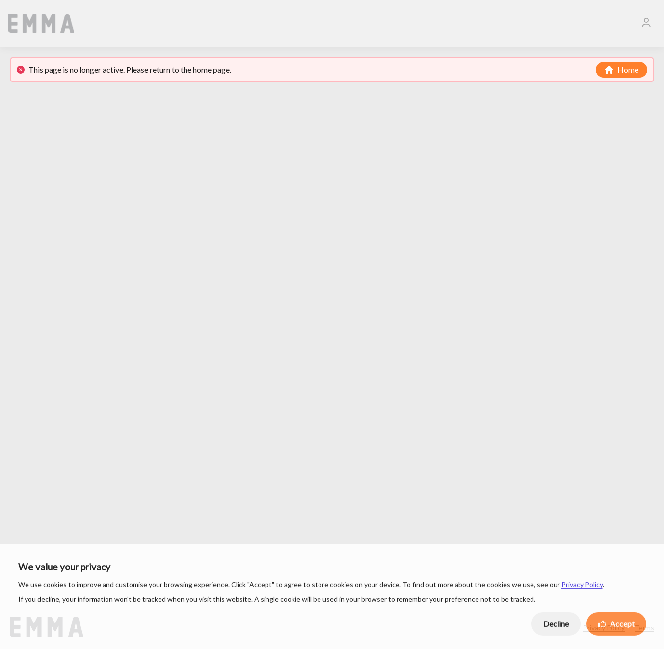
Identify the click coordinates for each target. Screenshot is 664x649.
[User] (646, 23)
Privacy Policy (582, 586)
